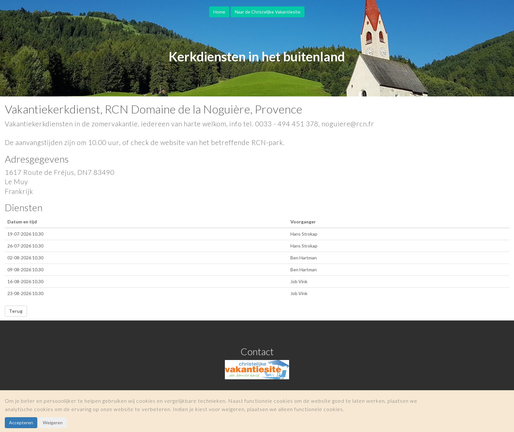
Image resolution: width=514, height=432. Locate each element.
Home (219, 11)
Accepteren (21, 422)
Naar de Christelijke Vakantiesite (267, 11)
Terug (16, 311)
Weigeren (53, 422)
